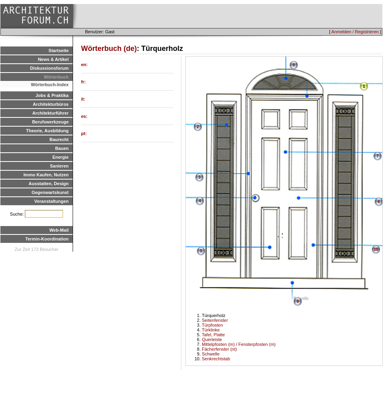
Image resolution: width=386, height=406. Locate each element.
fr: (83, 81)
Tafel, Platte (213, 334)
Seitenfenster (215, 320)
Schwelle (210, 353)
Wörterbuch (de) (109, 48)
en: (84, 64)
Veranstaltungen (51, 201)
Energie (61, 157)
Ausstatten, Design (48, 183)
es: (84, 116)
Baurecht (59, 139)
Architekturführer (51, 113)
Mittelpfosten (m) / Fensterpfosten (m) (239, 344)
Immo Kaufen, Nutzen (46, 174)
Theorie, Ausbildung (47, 130)
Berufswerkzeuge (50, 121)
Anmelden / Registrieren (355, 31)
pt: (84, 133)
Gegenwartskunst (50, 192)
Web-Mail (59, 230)
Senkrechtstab (216, 358)
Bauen (62, 148)
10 (376, 249)
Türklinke (211, 329)
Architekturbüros (51, 104)
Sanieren (59, 166)
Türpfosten (212, 325)
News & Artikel (53, 59)
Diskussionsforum (49, 68)
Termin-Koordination (47, 238)
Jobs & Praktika (52, 95)
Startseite (59, 50)
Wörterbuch (56, 77)
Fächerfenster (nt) (219, 349)
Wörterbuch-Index (50, 84)
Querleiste (212, 339)
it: (83, 99)
